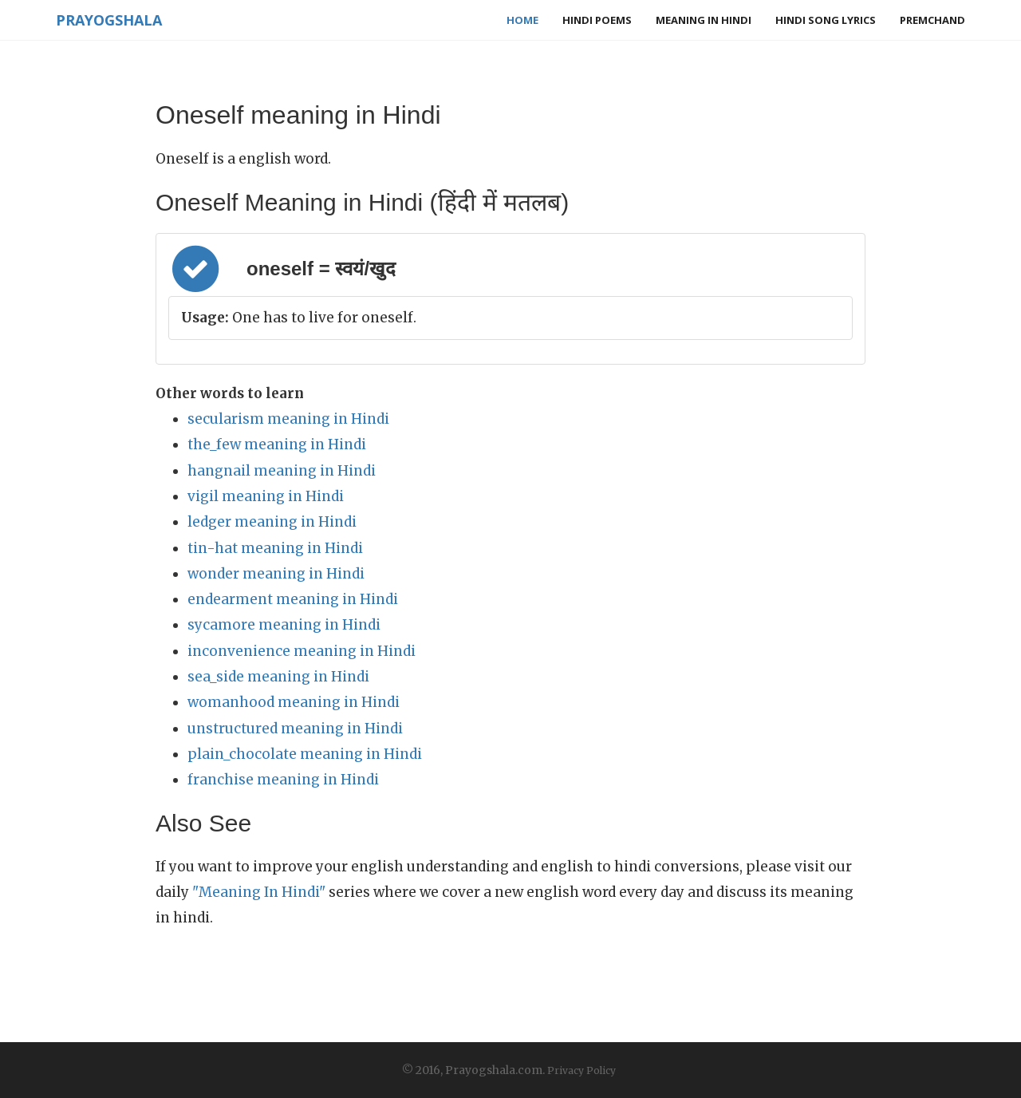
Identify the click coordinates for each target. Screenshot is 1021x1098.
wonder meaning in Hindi (276, 574)
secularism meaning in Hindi (288, 419)
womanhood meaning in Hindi (293, 702)
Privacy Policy (581, 1070)
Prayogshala (109, 20)
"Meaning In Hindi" (258, 892)
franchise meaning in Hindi (283, 779)
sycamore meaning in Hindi (283, 625)
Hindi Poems (597, 20)
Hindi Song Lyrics (825, 20)
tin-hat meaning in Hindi (275, 548)
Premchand (932, 20)
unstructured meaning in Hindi (295, 728)
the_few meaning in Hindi (276, 444)
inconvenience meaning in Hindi (301, 651)
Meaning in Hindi (703, 20)
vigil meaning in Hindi (265, 496)
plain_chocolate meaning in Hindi (304, 754)
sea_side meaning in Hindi (278, 676)
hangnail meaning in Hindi (281, 471)
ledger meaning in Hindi (272, 522)
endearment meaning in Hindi (292, 599)
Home (522, 20)
